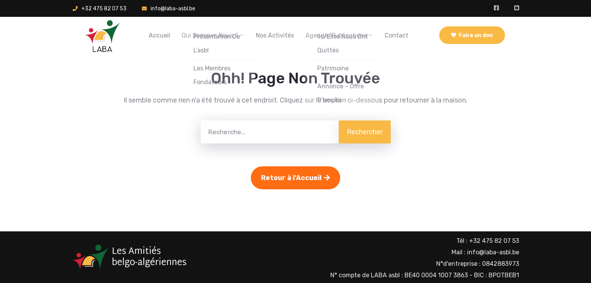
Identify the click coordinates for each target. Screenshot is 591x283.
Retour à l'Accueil (295, 178)
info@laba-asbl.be (173, 8)
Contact (396, 35)
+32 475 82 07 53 (104, 8)
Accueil (159, 35)
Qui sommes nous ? (213, 35)
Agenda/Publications (339, 35)
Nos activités (275, 35)
